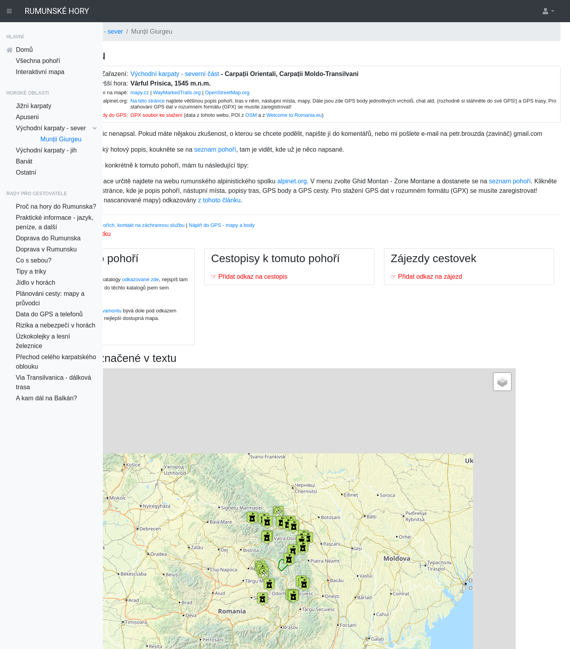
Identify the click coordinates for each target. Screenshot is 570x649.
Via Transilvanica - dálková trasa (53, 382)
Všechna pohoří (38, 60)
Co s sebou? (33, 260)
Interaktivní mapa (40, 72)
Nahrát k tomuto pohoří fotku (163, 252)
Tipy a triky (31, 271)
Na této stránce (221, 101)
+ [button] (138, 405)
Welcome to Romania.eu (368, 115)
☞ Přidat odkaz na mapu (158, 363)
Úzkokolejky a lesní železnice (43, 341)
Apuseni (27, 117)
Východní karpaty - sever (56, 128)
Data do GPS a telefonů (49, 314)
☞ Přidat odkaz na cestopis (311, 309)
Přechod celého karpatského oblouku (56, 362)
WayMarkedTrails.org (251, 92)
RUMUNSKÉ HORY (57, 11)
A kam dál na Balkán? (46, 398)
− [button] (138, 417)
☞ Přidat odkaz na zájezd (457, 295)
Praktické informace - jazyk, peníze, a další (54, 222)
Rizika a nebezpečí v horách (55, 325)
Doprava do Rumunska (48, 238)
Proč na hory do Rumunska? (56, 206)
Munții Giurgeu (61, 139)
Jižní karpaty (33, 106)
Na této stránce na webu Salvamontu (172, 330)
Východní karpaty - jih (46, 150)
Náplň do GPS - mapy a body (314, 244)
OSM (325, 115)
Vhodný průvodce (135, 244)
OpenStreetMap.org (301, 92)
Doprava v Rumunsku (46, 249)
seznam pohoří (308, 159)
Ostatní (26, 172)
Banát (24, 161)
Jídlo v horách (35, 282)
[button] (547, 11)
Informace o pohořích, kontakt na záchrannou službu (218, 244)
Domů (19, 49)
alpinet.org (384, 190)
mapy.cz (213, 92)
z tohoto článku (312, 219)
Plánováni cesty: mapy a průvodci (50, 298)
